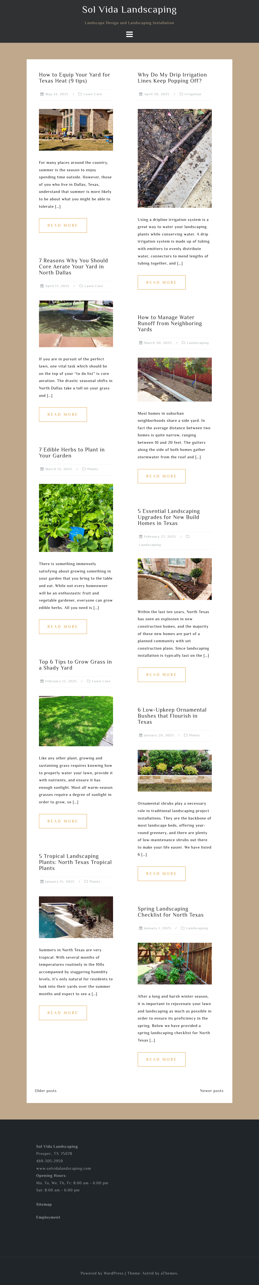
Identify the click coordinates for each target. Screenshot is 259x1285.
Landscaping (198, 343)
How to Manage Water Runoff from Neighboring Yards (170, 323)
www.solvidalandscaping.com (63, 1168)
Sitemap (44, 1204)
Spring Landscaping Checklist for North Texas (171, 912)
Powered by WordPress (102, 1273)
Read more (62, 225)
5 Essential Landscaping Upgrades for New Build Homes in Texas (169, 517)
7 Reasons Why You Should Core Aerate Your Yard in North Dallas (73, 266)
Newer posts (212, 1090)
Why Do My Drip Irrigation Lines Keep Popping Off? (172, 78)
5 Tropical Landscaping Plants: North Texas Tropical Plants (75, 862)
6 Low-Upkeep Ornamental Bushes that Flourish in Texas (172, 716)
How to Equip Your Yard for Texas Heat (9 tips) (74, 78)
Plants (92, 469)
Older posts (46, 1090)
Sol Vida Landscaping (129, 9)
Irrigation (193, 94)
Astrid (148, 1273)
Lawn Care (92, 94)
